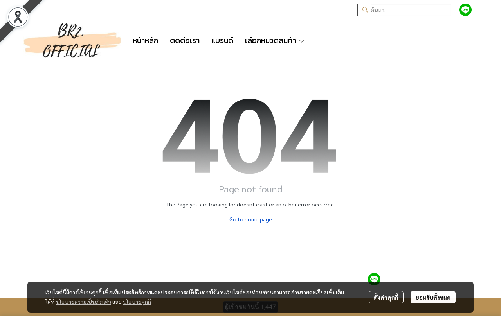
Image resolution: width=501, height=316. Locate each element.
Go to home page (250, 219)
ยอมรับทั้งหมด (433, 297)
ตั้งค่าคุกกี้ (386, 297)
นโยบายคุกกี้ (137, 301)
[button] (404, 10)
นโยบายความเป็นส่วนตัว (83, 301)
